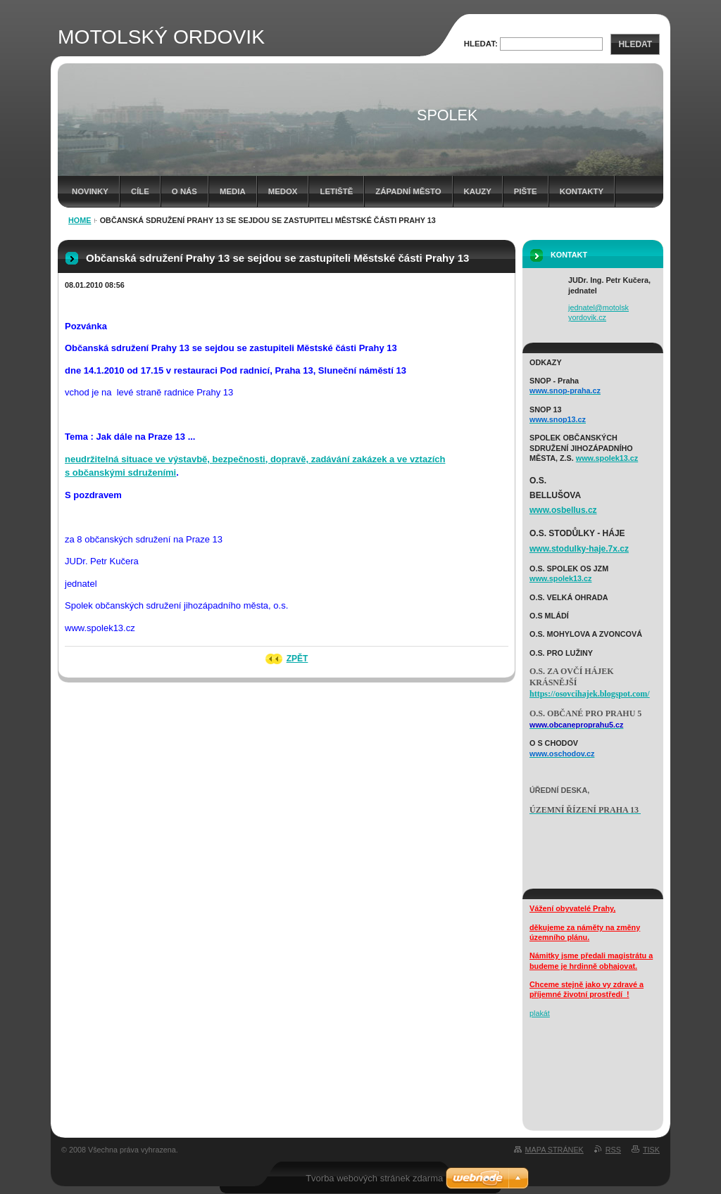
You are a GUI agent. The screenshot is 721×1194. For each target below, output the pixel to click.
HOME (79, 220)
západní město (408, 191)
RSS (613, 1149)
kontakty (581, 191)
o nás (184, 191)
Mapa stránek (554, 1149)
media (233, 191)
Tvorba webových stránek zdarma (374, 1178)
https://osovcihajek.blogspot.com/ (589, 694)
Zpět (297, 658)
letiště (336, 191)
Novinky (90, 191)
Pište (525, 191)
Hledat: (481, 43)
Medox (283, 191)
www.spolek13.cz (607, 458)
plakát (539, 1013)
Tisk (651, 1149)
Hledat (635, 44)
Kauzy (477, 191)
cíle (140, 191)
